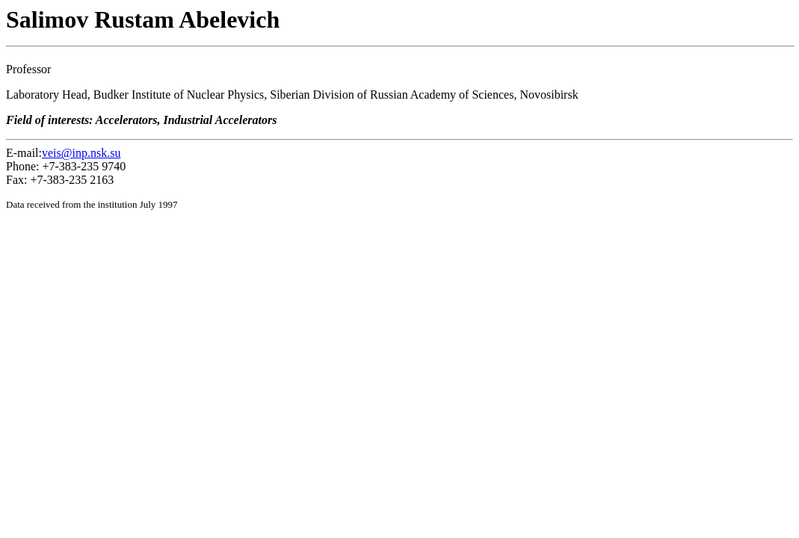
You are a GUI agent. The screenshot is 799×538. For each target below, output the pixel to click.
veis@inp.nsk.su (81, 152)
